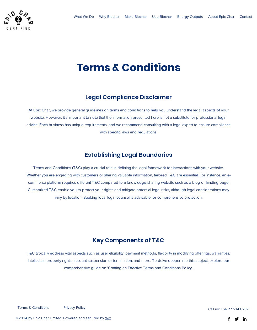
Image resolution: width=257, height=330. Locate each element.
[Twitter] (236, 319)
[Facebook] (229, 319)
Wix (108, 318)
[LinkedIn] (244, 319)
